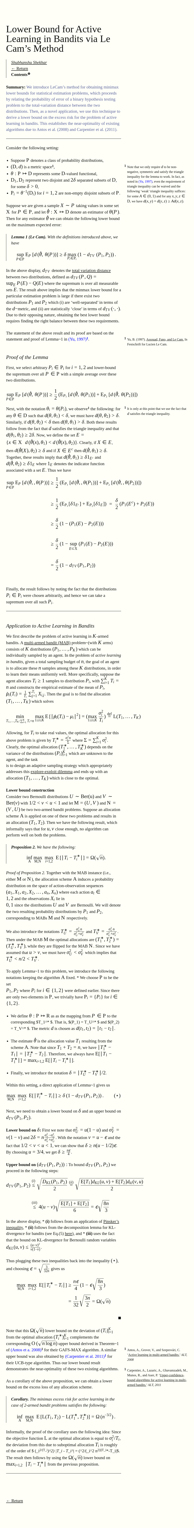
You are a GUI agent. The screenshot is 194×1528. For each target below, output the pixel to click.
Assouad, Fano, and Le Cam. (165, 339)
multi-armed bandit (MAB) (47, 642)
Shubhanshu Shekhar (29, 62)
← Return (19, 68)
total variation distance (91, 270)
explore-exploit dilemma (51, 771)
